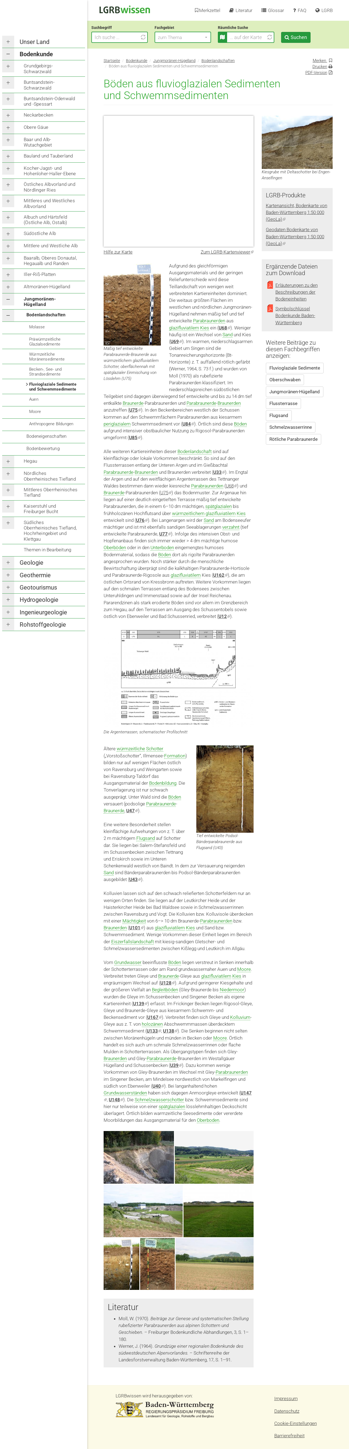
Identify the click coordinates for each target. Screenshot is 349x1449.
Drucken (319, 66)
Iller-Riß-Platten (40, 274)
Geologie (31, 562)
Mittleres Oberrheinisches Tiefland (50, 492)
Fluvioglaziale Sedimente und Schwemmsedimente (52, 387)
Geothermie (35, 575)
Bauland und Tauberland (48, 156)
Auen (33, 399)
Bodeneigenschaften (46, 436)
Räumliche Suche (245, 27)
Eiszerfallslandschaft (132, 941)
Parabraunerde (201, 403)
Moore (35, 411)
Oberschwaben (284, 379)
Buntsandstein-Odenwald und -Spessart (49, 101)
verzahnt (230, 527)
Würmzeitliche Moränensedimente (47, 357)
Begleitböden (165, 989)
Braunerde (133, 403)
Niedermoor (232, 989)
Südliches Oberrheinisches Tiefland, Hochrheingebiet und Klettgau (50, 531)
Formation (174, 755)
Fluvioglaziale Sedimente (294, 368)
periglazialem (117, 424)
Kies (204, 328)
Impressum (286, 1398)
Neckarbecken (38, 115)
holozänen (152, 1024)
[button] (195, 37)
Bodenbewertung (43, 448)
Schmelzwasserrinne (290, 427)
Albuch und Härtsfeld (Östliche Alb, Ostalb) (45, 219)
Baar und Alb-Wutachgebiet (38, 142)
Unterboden (162, 547)
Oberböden (115, 547)
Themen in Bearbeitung (47, 549)
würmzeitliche (131, 748)
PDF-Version (316, 72)
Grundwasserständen (125, 1093)
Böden (240, 424)
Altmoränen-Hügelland (47, 286)
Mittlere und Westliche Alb (51, 245)
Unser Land (34, 41)
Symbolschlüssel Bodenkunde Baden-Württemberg (295, 315)
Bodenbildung (162, 783)
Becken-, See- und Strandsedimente (45, 372)
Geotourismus (38, 587)
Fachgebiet (176, 27)
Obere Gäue (36, 127)
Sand (227, 334)
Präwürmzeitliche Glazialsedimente (45, 342)
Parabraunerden (209, 320)
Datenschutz (286, 1411)
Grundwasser (128, 962)
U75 (166, 492)
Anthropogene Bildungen (51, 423)
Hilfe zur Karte (118, 252)
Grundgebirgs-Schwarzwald (38, 68)
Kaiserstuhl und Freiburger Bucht (41, 508)
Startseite (112, 60)
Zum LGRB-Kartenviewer (227, 252)
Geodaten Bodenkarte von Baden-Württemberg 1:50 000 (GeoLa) (295, 236)
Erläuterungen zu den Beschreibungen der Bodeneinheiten (296, 292)
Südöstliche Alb (40, 233)
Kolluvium (240, 1017)
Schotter (154, 748)
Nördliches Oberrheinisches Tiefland (50, 476)
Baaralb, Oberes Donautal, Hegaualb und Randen (50, 260)
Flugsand (145, 838)
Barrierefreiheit (289, 1435)
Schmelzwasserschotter (159, 1099)
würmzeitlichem (188, 513)
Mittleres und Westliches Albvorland (49, 203)
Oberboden (208, 1120)
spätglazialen (218, 506)
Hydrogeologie (39, 599)
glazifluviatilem (184, 328)
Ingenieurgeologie (43, 612)
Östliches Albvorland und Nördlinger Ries (49, 187)
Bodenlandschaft (194, 451)
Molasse (37, 327)
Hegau (30, 461)
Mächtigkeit (134, 921)
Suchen (311, 37)
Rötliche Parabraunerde (293, 439)
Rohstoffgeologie (43, 624)
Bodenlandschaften (45, 314)
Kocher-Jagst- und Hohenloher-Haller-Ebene (50, 170)
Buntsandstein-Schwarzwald (39, 84)
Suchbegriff (114, 27)
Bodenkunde (36, 54)
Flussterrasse (283, 403)
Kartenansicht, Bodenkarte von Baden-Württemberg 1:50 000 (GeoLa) (296, 212)
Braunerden (229, 403)
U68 (231, 486)
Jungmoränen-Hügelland (40, 301)
